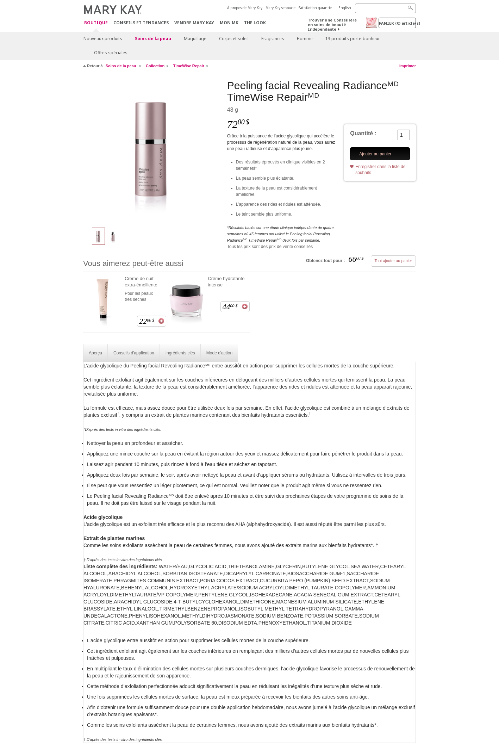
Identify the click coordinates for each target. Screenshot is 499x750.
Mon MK (229, 22)
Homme (305, 39)
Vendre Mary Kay (194, 22)
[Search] (385, 8)
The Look (255, 22)
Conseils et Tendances (141, 22)
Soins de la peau (153, 39)
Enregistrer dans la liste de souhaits (380, 169)
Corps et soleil (234, 39)
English (344, 7)
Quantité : (363, 133)
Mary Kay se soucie (280, 7)
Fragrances (272, 39)
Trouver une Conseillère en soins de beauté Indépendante (332, 24)
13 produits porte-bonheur (352, 39)
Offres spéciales (110, 53)
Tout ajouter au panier (393, 261)
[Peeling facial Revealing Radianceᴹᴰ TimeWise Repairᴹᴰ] (152, 150)
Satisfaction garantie (315, 7)
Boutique (96, 23)
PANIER (397, 23)
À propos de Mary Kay (244, 7)
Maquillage (195, 39)
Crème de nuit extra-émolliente (141, 281)
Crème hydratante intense (226, 281)
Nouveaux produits (102, 39)
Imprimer (407, 66)
